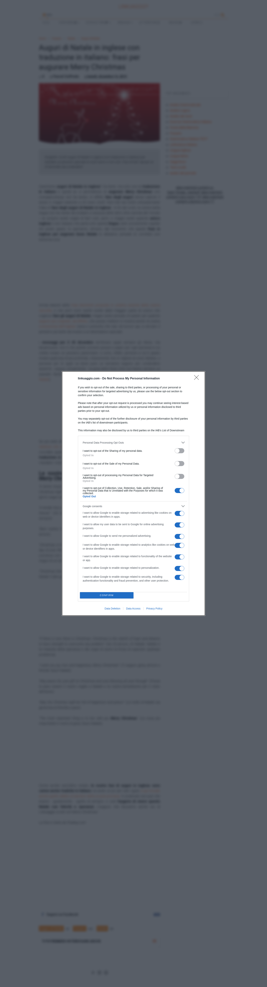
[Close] (197, 378)
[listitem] (133, 442)
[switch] (179, 450)
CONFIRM (107, 595)
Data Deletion (112, 608)
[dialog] (133, 493)
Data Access (133, 608)
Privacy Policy (154, 608)
